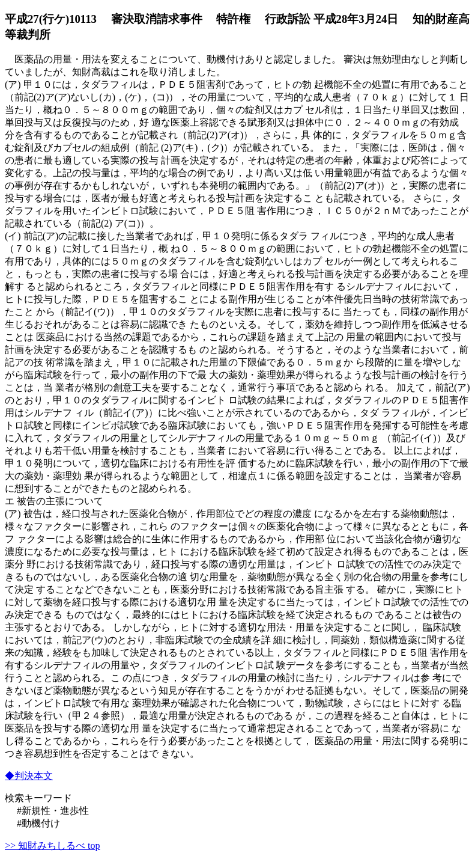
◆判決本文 (29, 776)
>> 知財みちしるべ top (52, 845)
